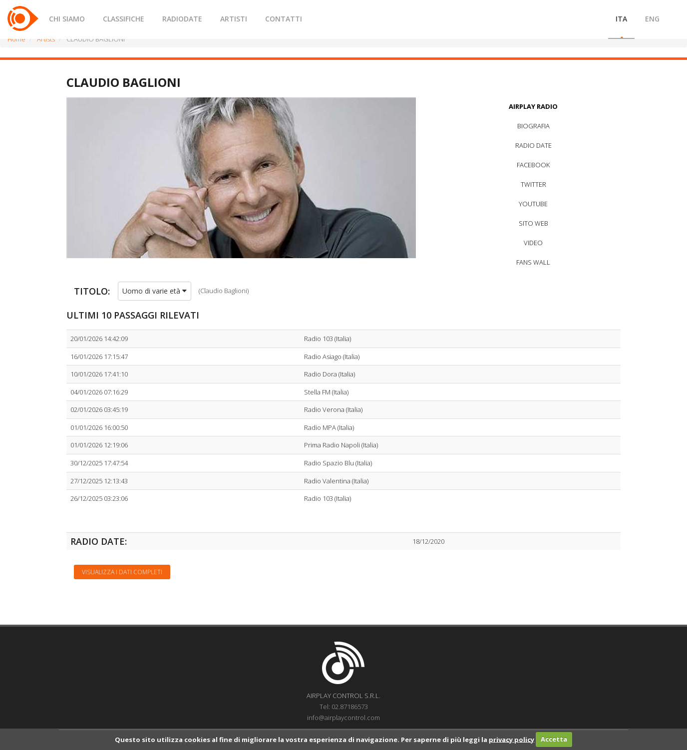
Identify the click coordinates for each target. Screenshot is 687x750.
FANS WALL (533, 262)
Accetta (554, 739)
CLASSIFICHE (123, 18)
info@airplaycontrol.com (343, 717)
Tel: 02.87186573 (344, 706)
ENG (652, 18)
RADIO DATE (533, 145)
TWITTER (533, 184)
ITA (621, 18)
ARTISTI (233, 18)
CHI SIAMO (67, 18)
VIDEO (533, 242)
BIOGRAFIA (533, 125)
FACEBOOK (533, 164)
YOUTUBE (533, 203)
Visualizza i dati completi (122, 572)
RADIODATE (182, 18)
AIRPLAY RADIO (533, 106)
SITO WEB (533, 223)
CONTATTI (283, 18)
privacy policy (511, 739)
